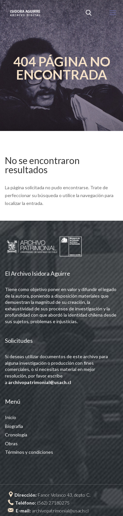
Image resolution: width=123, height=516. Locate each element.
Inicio (10, 417)
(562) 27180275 (53, 503)
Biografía (14, 426)
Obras (11, 443)
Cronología (16, 434)
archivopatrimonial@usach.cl (60, 510)
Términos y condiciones (29, 452)
